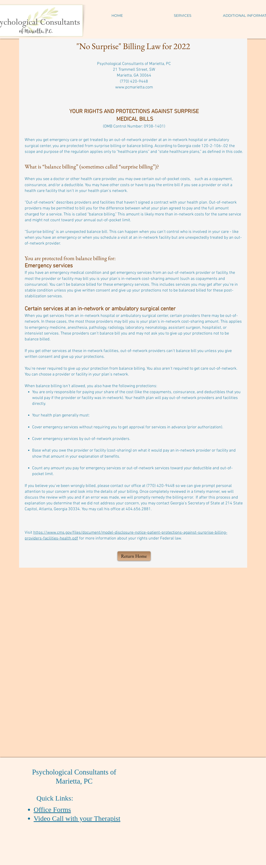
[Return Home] (134, 556)
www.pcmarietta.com (134, 87)
